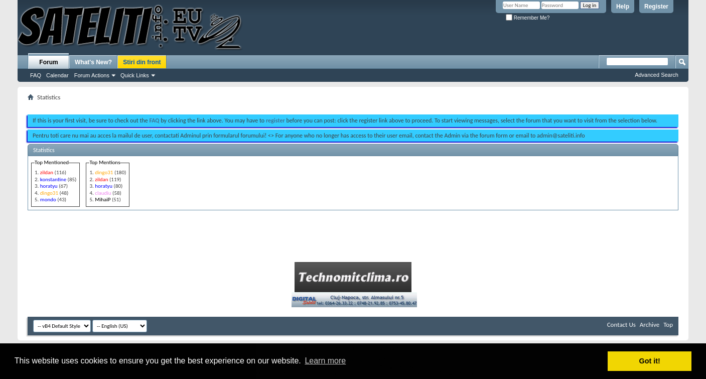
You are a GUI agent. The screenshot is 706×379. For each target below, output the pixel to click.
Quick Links (134, 75)
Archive (649, 324)
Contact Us (621, 324)
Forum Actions (91, 75)
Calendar (57, 75)
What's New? (93, 62)
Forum (48, 62)
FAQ (35, 75)
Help (622, 6)
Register (656, 6)
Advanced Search (656, 75)
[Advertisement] (353, 104)
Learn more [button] (325, 360)
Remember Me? (527, 18)
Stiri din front (142, 62)
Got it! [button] (649, 361)
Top (668, 324)
